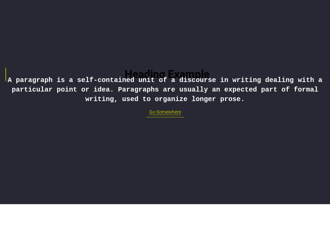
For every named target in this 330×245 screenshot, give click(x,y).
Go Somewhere (165, 112)
